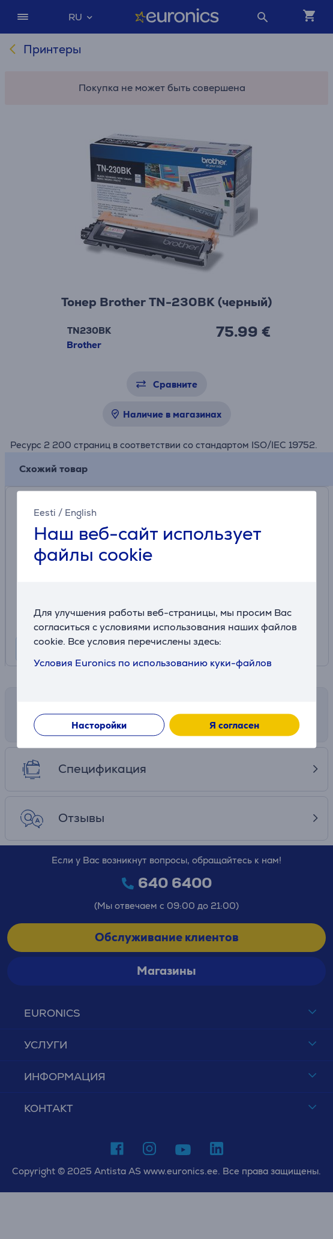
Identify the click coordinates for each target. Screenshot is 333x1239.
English (81, 512)
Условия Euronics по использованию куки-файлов (153, 663)
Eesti (45, 512)
